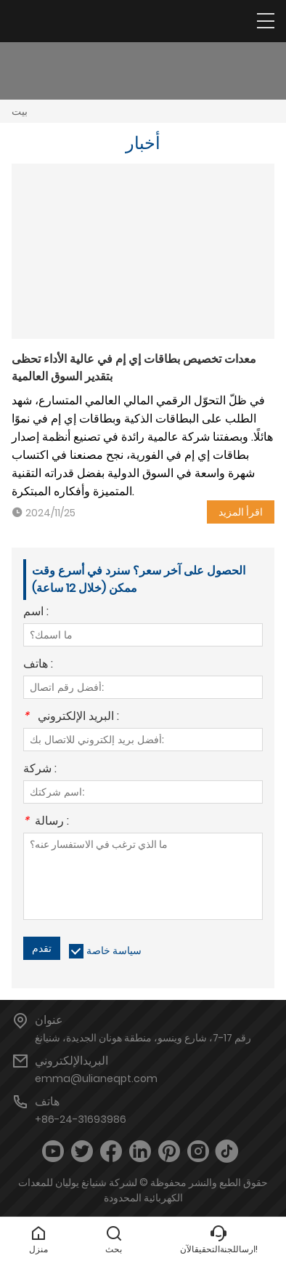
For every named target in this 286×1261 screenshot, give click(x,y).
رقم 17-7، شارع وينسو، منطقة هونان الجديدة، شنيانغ (143, 1037)
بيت (20, 111)
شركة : (40, 770)
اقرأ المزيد (240, 512)
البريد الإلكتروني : (71, 717)
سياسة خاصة (114, 950)
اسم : (36, 613)
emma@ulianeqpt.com (96, 1078)
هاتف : (38, 665)
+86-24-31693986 (80, 1119)
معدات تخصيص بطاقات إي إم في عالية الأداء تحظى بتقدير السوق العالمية (134, 368)
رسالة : (46, 822)
